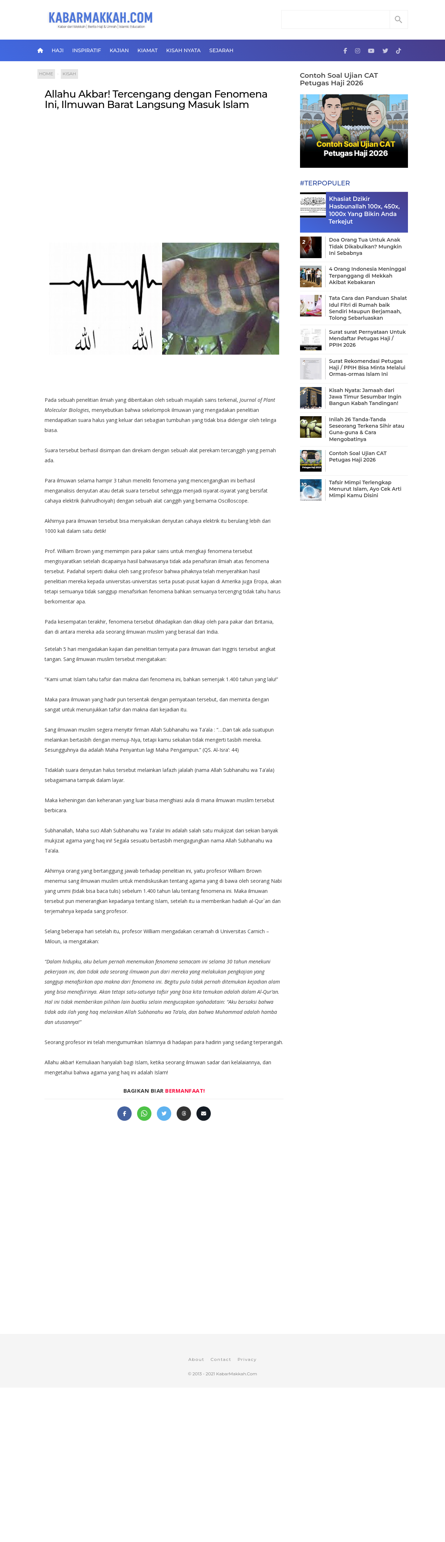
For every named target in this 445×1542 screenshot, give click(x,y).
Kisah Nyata (183, 50)
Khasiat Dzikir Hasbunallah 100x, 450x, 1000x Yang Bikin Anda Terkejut (364, 210)
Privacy (246, 1359)
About (196, 1359)
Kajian (119, 50)
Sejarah (221, 50)
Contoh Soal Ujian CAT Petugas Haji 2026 (339, 79)
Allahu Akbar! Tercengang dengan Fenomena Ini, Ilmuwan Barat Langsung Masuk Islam (156, 99)
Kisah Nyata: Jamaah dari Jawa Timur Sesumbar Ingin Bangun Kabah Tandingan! (365, 396)
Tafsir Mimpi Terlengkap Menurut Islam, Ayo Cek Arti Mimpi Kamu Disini (365, 489)
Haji (57, 50)
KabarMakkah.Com (236, 1373)
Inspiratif (86, 50)
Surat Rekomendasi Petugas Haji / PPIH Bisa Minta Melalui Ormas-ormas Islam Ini (367, 367)
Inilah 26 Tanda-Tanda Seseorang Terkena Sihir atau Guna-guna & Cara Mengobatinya (366, 429)
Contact (220, 1359)
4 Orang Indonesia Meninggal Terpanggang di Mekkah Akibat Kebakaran (367, 275)
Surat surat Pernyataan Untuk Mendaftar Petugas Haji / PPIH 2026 (367, 338)
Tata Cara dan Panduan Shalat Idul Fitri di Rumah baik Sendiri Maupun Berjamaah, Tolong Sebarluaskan (368, 308)
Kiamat (147, 50)
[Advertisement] (164, 175)
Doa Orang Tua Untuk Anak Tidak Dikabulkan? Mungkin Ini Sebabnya (365, 246)
